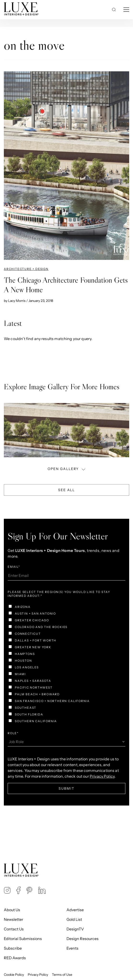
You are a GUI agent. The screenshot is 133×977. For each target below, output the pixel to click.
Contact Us (14, 929)
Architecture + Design (26, 269)
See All (66, 490)
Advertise (75, 909)
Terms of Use (62, 974)
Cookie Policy (14, 974)
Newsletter (13, 919)
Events (72, 948)
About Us (12, 909)
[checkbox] (66, 664)
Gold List (74, 919)
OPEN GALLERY (67, 469)
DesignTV (75, 929)
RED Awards (15, 957)
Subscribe (13, 948)
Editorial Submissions (23, 938)
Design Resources (82, 938)
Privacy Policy (38, 974)
